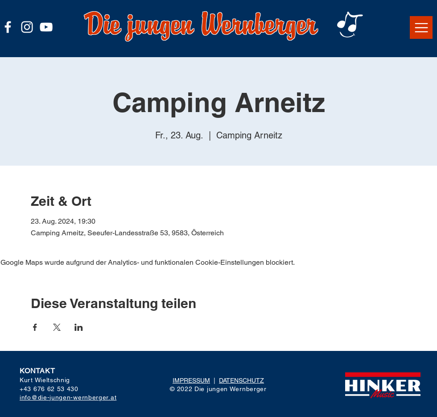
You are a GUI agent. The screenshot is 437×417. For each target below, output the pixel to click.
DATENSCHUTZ (241, 380)
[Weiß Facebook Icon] (8, 27)
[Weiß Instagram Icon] (27, 27)
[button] (421, 27)
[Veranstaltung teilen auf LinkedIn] (78, 327)
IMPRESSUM (191, 380)
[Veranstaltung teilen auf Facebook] (35, 327)
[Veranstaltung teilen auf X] (57, 327)
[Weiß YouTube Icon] (46, 27)
